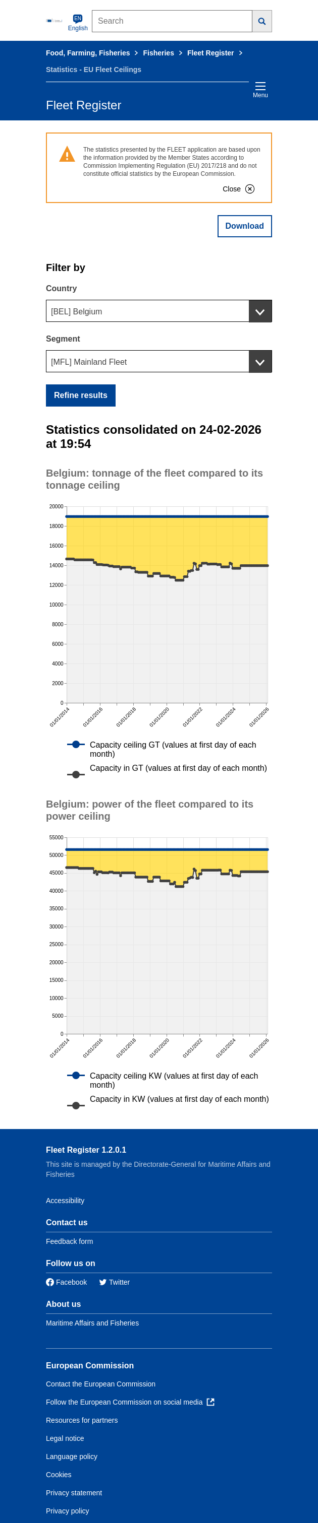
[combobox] (159, 310)
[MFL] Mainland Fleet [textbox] (89, 362)
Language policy (71, 1456)
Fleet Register (210, 53)
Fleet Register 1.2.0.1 (86, 1150)
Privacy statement (74, 1493)
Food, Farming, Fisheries (88, 53)
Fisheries (158, 53)
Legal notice (65, 1438)
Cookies (59, 1475)
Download (245, 226)
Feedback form (69, 1241)
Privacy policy (67, 1511)
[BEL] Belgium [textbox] (76, 311)
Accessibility (65, 1201)
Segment (63, 339)
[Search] (262, 21)
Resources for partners (82, 1420)
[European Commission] (55, 20)
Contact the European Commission (100, 1384)
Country (61, 288)
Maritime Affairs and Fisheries (92, 1323)
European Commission (90, 1365)
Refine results (81, 395)
